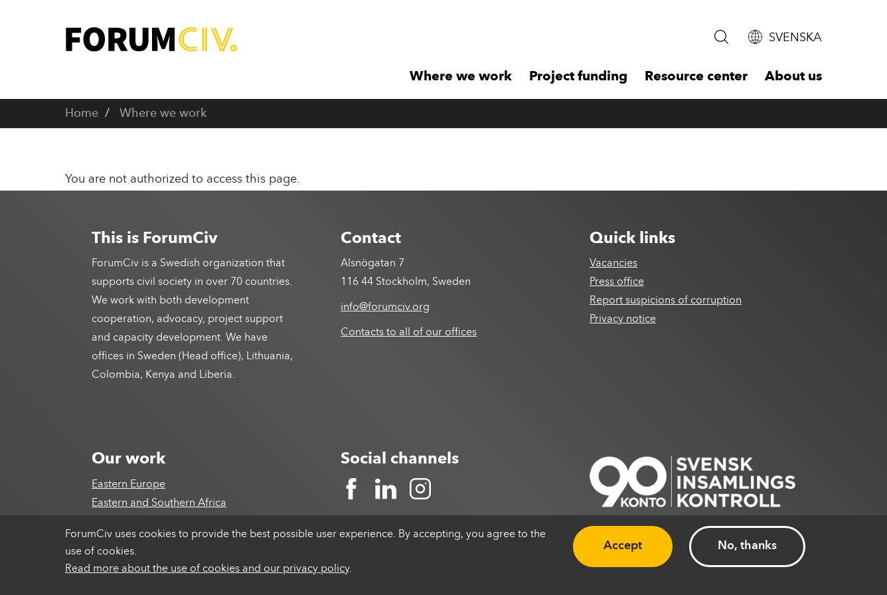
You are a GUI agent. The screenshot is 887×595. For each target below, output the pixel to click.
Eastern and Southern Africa (159, 503)
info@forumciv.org (385, 307)
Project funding (578, 77)
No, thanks (747, 546)
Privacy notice (623, 319)
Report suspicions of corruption (666, 301)
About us (793, 77)
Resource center (696, 77)
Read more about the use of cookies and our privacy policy (207, 569)
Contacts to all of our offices (409, 332)
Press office (617, 282)
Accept (623, 546)
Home (81, 114)
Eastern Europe (128, 484)
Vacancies (613, 263)
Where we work (461, 77)
